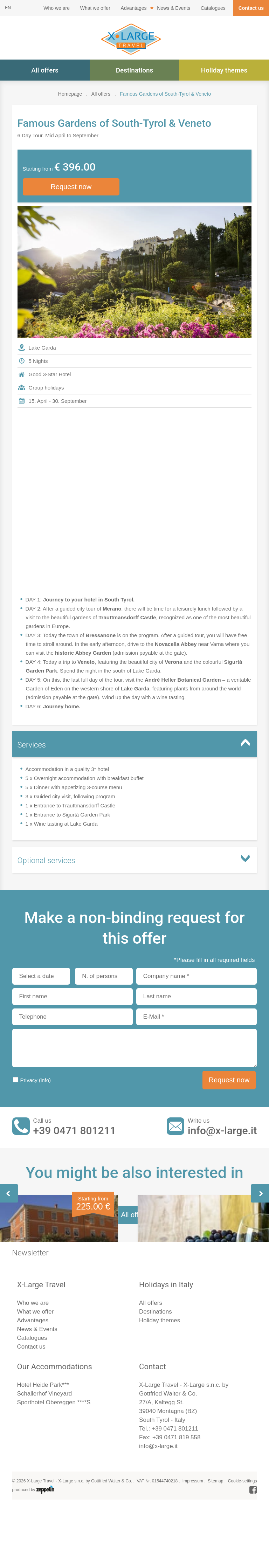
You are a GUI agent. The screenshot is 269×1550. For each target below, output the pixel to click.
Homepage (70, 94)
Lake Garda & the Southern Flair (64, 1278)
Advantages (134, 8)
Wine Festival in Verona (182, 1278)
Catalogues (213, 8)
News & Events (173, 8)
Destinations (134, 70)
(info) (45, 1081)
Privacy (35, 1081)
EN (8, 7)
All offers (44, 70)
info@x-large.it (222, 1131)
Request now (70, 187)
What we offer (95, 8)
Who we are (56, 8)
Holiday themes (224, 70)
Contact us (251, 8)
